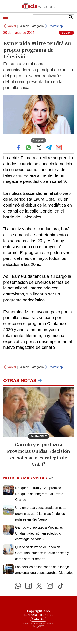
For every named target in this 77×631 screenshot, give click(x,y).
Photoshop (56, 26)
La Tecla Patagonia (31, 26)
